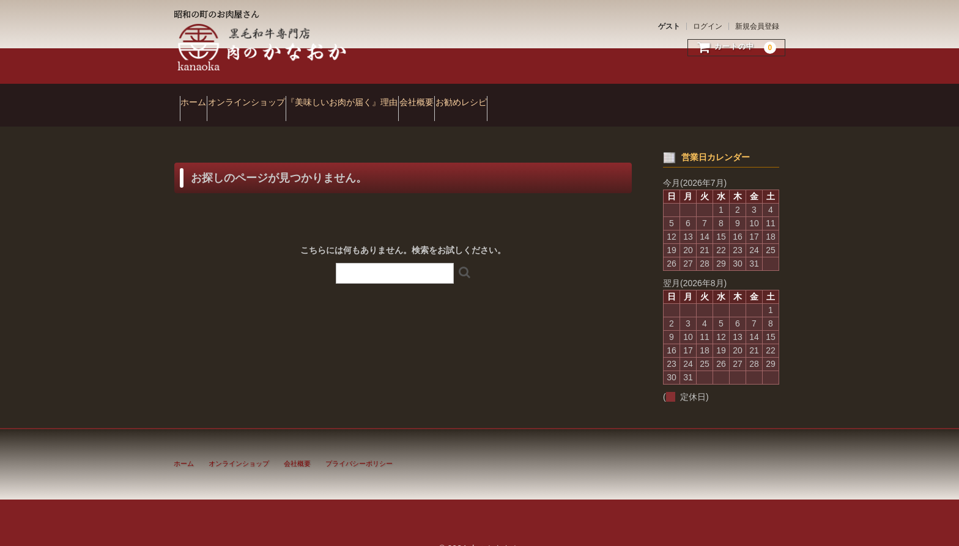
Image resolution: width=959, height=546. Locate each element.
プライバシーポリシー (359, 446)
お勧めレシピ (561, 96)
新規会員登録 (757, 26)
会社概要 (493, 96)
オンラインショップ (275, 96)
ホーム (199, 96)
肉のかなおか (263, 47)
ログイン (707, 26)
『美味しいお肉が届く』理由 (395, 96)
